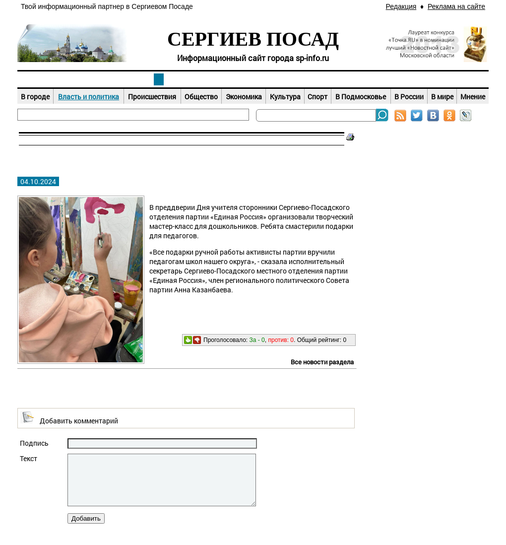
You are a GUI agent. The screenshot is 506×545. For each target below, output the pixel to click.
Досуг (347, 79)
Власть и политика (88, 96)
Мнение (472, 96)
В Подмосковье (360, 96)
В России (409, 96)
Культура (285, 96)
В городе (35, 96)
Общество (201, 96)
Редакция (401, 6)
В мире (442, 96)
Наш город (64, 79)
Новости (159, 79)
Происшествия (152, 96)
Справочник (441, 79)
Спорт (317, 96)
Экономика (244, 96)
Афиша (253, 79)
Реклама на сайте (456, 6)
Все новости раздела (322, 361)
